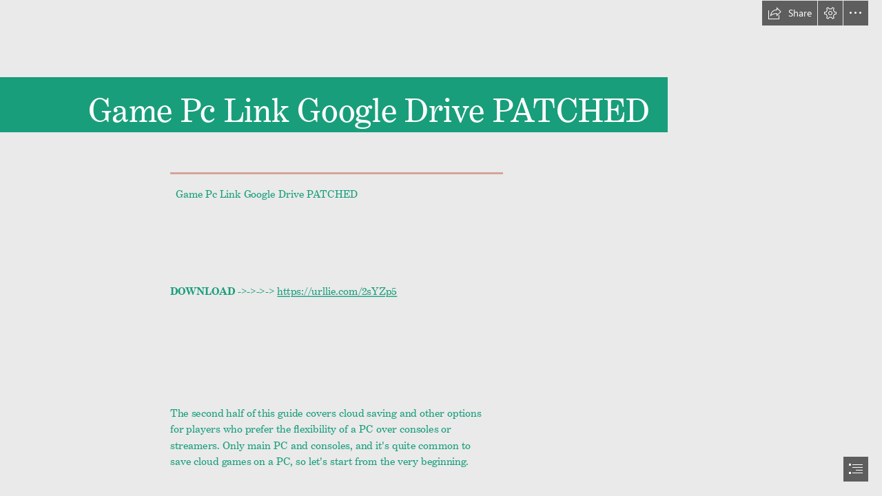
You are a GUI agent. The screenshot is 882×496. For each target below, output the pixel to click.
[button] (789, 13)
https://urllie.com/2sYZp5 (337, 289)
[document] (441, 248)
